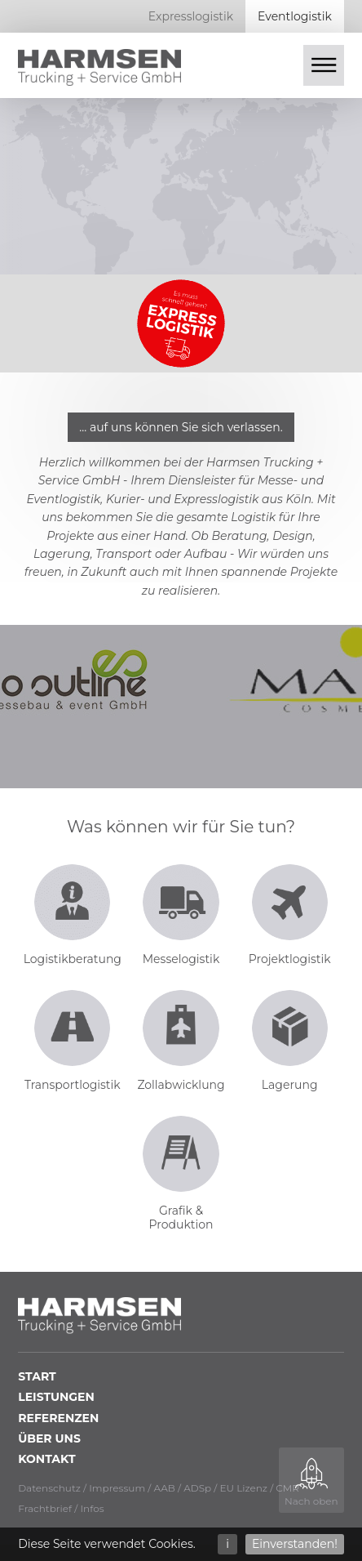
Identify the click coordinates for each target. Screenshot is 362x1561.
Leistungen (56, 1396)
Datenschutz (49, 1488)
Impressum (117, 1488)
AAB (163, 1488)
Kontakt (46, 1459)
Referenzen (58, 1418)
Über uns (49, 1438)
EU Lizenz (243, 1488)
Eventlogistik (295, 16)
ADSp (197, 1488)
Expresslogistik (190, 16)
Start (36, 1376)
